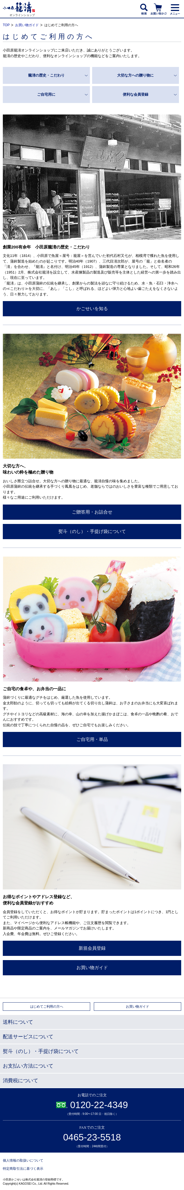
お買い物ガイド (27, 25)
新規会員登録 (92, 948)
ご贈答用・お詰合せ (92, 512)
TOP (6, 25)
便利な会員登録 (135, 94)
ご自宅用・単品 (92, 739)
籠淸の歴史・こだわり (46, 75)
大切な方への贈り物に (135, 75)
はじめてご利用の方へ (46, 1007)
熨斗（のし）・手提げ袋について (92, 531)
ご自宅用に (46, 94)
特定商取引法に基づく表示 (23, 1169)
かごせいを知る (92, 308)
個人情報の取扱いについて (23, 1160)
